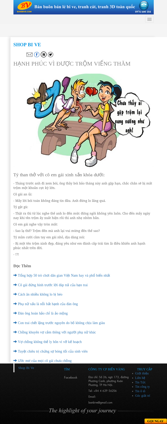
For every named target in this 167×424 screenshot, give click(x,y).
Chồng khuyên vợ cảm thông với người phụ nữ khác (54, 332)
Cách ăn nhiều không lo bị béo (37, 294)
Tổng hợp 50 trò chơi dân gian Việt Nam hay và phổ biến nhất (61, 275)
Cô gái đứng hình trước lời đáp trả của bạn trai (50, 285)
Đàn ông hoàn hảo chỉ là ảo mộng (40, 313)
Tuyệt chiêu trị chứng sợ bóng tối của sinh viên (50, 351)
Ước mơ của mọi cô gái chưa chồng (42, 361)
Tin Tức (140, 382)
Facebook (70, 377)
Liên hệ (140, 377)
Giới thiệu (142, 373)
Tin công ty (142, 386)
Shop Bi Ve (26, 368)
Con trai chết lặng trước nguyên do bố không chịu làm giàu (59, 323)
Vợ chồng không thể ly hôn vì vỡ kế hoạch (47, 342)
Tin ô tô (140, 391)
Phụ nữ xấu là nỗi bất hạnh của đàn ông (45, 304)
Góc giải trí (142, 395)
